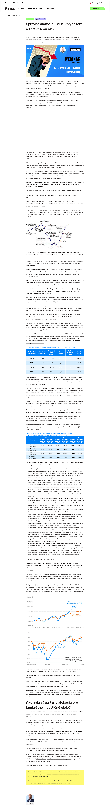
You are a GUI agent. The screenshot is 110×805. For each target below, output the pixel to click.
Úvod (13, 15)
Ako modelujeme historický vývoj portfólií (49, 338)
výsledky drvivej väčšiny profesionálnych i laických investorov (60, 252)
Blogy (19, 15)
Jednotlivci (8, 3)
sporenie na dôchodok (35, 694)
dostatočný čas (40, 272)
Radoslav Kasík (29, 34)
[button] (92, 3)
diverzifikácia (65, 272)
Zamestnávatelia (26, 3)
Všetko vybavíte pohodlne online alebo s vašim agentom (53, 759)
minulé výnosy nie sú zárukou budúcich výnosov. (60, 774)
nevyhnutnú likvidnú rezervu (45, 690)
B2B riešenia (16, 3)
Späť (8, 15)
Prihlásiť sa (101, 3)
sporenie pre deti (63, 694)
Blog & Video (50, 8)
